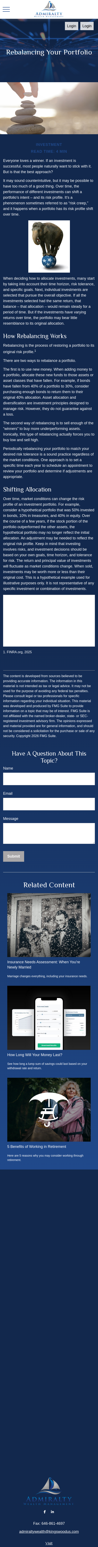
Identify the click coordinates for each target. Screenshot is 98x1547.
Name (8, 768)
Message (10, 819)
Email (7, 793)
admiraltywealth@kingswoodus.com (49, 1532)
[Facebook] (45, 1512)
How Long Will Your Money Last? (34, 1055)
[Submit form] (13, 856)
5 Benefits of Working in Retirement (36, 1147)
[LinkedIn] (52, 1512)
